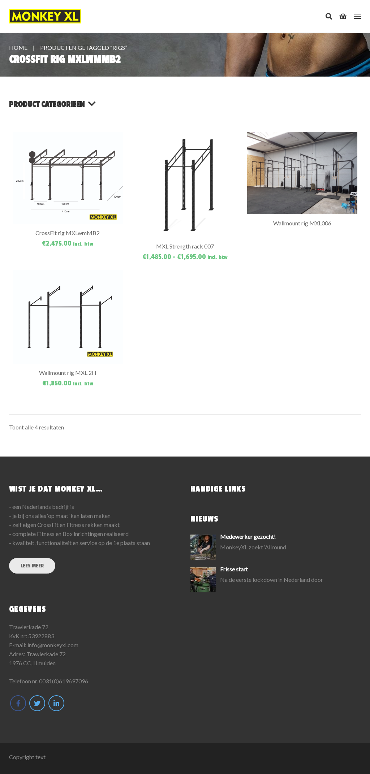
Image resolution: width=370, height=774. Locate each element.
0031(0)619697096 (63, 681)
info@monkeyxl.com (52, 644)
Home (18, 47)
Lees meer (32, 566)
